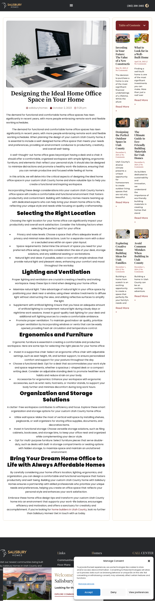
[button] (148, 560)
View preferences (139, 592)
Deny (114, 592)
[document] (77, 300)
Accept (89, 592)
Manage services (86, 584)
